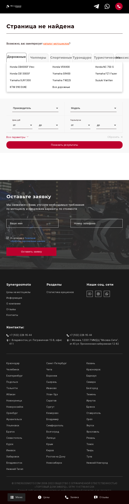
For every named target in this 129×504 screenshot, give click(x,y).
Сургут (50, 406)
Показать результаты (64, 144)
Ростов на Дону (55, 456)
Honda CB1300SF (20, 73)
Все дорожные (61, 87)
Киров (50, 450)
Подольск (12, 382)
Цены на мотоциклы (18, 292)
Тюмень (91, 394)
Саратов (51, 400)
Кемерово (52, 413)
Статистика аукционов (60, 292)
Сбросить (115, 137)
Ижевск (10, 450)
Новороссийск (14, 406)
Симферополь (54, 425)
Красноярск (94, 369)
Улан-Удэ (52, 394)
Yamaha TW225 (62, 80)
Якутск (90, 425)
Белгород (92, 388)
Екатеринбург (14, 375)
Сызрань (51, 382)
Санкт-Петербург (56, 363)
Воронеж (51, 375)
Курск (9, 444)
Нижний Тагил (14, 469)
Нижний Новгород (97, 462)
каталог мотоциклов (56, 43)
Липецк (50, 438)
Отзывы (11, 309)
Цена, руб (16, 120)
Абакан (10, 394)
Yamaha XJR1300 (20, 80)
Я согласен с (27, 239)
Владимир (52, 419)
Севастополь (14, 438)
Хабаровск (12, 456)
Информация (14, 298)
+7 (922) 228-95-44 (20, 335)
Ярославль (93, 431)
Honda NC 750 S (104, 67)
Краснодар (13, 363)
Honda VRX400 (61, 67)
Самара (91, 382)
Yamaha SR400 (62, 73)
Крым (49, 444)
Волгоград (52, 431)
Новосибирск (54, 462)
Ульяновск (12, 425)
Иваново (51, 388)
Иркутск (91, 400)
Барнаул (92, 375)
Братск (10, 431)
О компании (13, 303)
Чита (49, 369)
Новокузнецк (14, 400)
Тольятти (12, 388)
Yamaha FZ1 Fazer (106, 73)
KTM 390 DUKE (18, 87)
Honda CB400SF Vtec (22, 67)
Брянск (91, 406)
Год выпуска (75, 120)
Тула (89, 456)
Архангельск (14, 419)
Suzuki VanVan (104, 80)
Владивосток (14, 462)
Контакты (12, 315)
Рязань (91, 438)
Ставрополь (94, 413)
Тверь (90, 450)
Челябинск (12, 369)
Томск (90, 444)
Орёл (90, 419)
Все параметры (17, 137)
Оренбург (12, 413)
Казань (91, 363)
